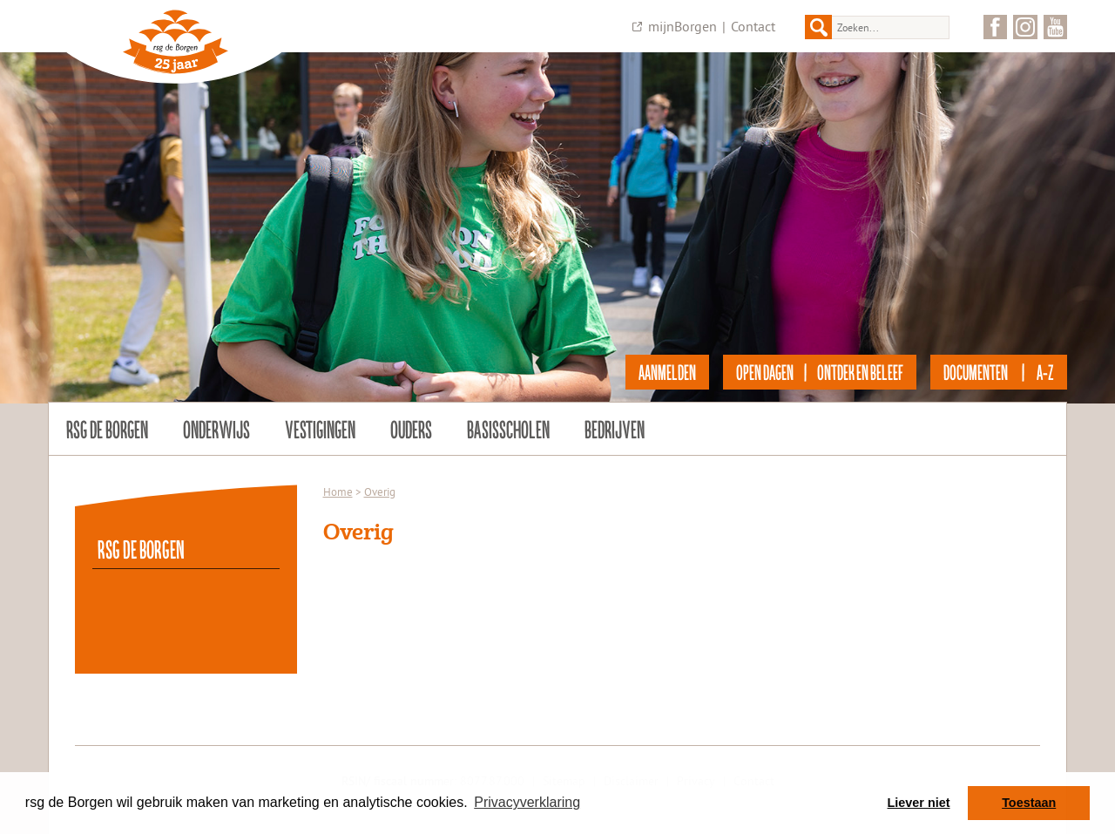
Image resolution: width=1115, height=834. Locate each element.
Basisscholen (508, 429)
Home (338, 491)
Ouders (411, 429)
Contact (753, 26)
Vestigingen (320, 429)
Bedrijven (615, 429)
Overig (379, 491)
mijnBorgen (682, 26)
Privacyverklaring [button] (527, 802)
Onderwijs (216, 429)
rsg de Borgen (107, 429)
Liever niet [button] (919, 803)
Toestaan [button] (1029, 803)
